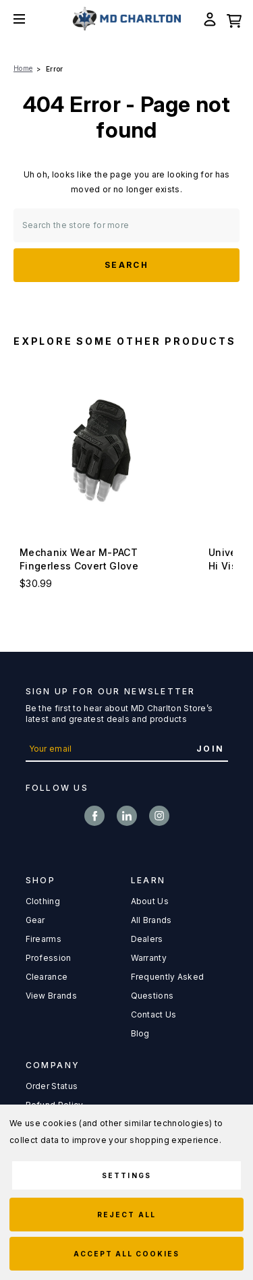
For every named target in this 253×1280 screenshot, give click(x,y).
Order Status (52, 1086)
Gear (35, 920)
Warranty (149, 958)
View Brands (51, 996)
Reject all (126, 1215)
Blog (140, 1033)
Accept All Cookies (127, 1254)
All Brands (151, 920)
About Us (150, 901)
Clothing (43, 901)
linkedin (126, 815)
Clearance (47, 977)
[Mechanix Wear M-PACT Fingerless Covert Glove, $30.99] (101, 450)
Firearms (43, 939)
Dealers (147, 939)
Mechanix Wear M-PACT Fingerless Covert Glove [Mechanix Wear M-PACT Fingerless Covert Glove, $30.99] (79, 559)
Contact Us (154, 1014)
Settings (126, 1175)
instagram (159, 815)
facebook (94, 815)
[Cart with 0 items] (234, 19)
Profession (49, 958)
